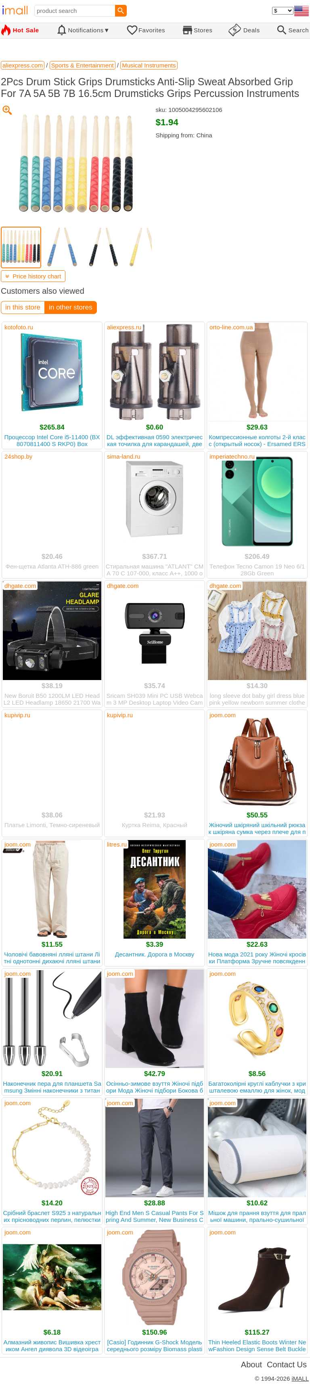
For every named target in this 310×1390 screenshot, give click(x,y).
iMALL (300, 1378)
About (251, 1364)
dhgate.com (20, 585)
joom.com (222, 715)
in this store (22, 307)
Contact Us (287, 1364)
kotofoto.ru (18, 327)
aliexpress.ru (124, 327)
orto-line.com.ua (231, 327)
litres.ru (117, 844)
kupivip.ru (17, 715)
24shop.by (18, 456)
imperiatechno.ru (232, 456)
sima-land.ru (123, 456)
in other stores (70, 307)
